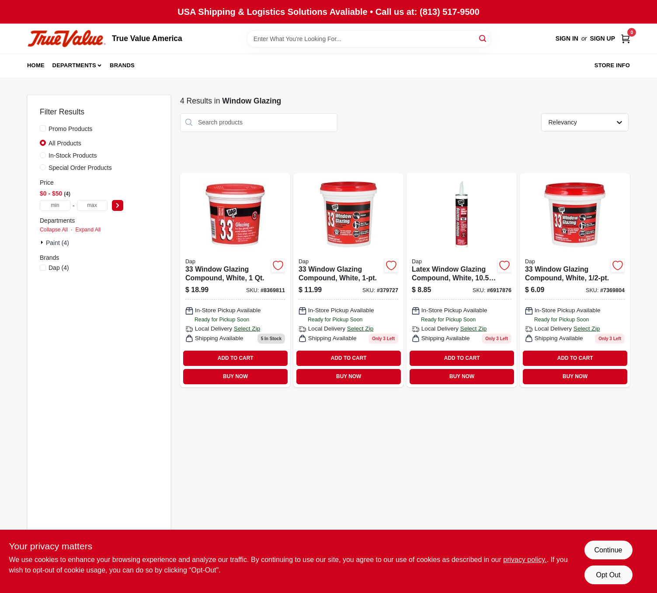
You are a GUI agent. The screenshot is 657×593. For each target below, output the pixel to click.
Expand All (88, 230)
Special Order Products (80, 167)
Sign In (567, 38)
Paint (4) (57, 242)
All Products (65, 143)
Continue (608, 550)
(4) (59, 267)
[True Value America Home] (66, 39)
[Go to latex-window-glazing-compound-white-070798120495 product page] (462, 280)
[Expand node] (43, 242)
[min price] (55, 205)
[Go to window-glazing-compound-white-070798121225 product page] (235, 280)
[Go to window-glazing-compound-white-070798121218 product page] (348, 280)
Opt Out (608, 575)
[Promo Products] (43, 128)
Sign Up (602, 38)
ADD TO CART (236, 358)
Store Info (612, 65)
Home (36, 65)
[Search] (483, 38)
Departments (74, 65)
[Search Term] (369, 39)
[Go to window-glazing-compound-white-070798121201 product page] (575, 280)
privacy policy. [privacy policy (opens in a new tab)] (524, 559)
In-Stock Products (73, 155)
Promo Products (70, 129)
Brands (122, 65)
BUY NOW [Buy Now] (235, 376)
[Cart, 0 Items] (625, 38)
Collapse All (54, 230)
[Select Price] (117, 205)
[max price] (92, 205)
